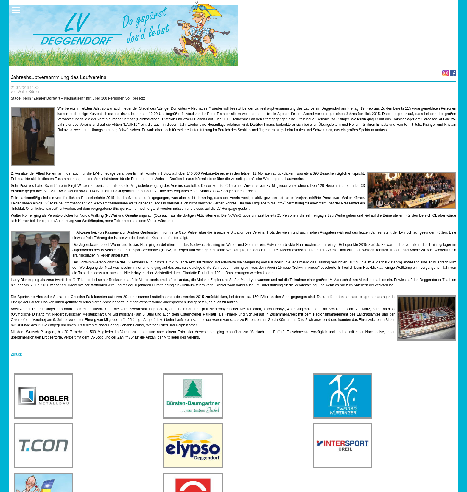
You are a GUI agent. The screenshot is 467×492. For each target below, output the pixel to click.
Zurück (16, 354)
